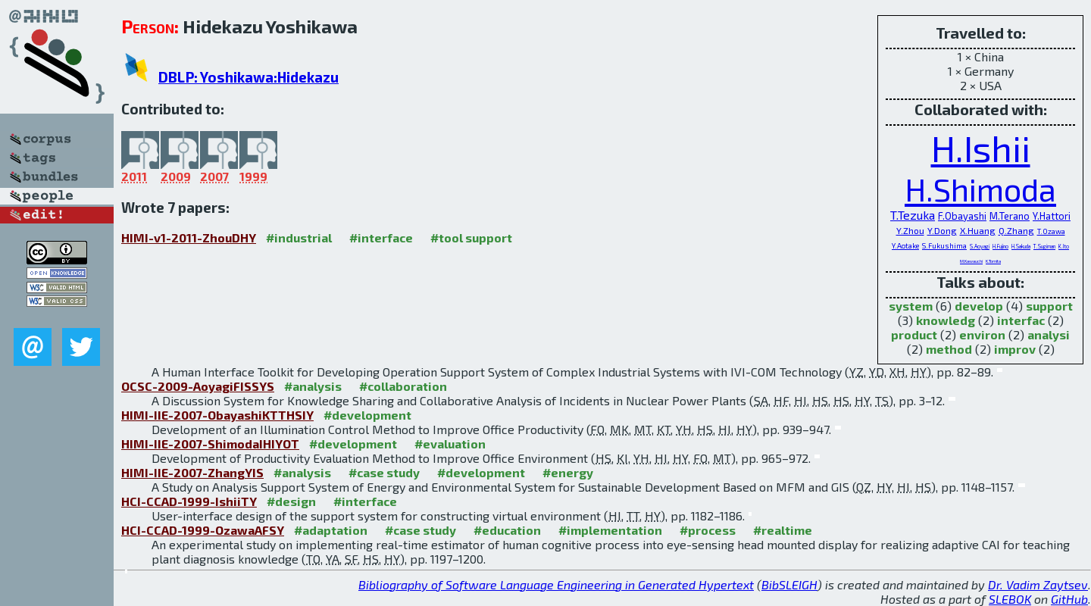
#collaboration (403, 386)
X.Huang (978, 230)
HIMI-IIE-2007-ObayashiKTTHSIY (217, 415)
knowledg (945, 320)
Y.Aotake (905, 245)
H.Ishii (980, 148)
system (911, 305)
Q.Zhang (1016, 230)
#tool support (471, 237)
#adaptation (330, 530)
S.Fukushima (944, 245)
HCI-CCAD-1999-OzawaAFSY (202, 530)
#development (367, 415)
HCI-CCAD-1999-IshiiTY (189, 501)
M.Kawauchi (971, 261)
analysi (1048, 334)
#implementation (610, 530)
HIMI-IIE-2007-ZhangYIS (192, 472)
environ (982, 334)
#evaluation (450, 443)
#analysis (313, 386)
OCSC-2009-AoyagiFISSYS (197, 386)
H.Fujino (1000, 246)
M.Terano (1009, 216)
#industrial (299, 237)
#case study (384, 472)
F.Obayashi (962, 216)
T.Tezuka (912, 215)
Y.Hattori (1052, 216)
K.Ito (1063, 246)
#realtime (782, 530)
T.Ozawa (1051, 231)
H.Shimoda (980, 189)
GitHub (1069, 599)
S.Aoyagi (979, 246)
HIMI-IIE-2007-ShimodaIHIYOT (210, 443)
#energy (567, 472)
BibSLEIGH (789, 584)
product (914, 334)
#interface (381, 237)
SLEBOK (1010, 599)
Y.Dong (942, 230)
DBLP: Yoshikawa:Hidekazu (248, 77)
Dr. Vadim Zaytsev (1038, 584)
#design (291, 501)
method (949, 349)
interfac (1021, 320)
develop (979, 305)
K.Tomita (993, 261)
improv (1015, 349)
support (1049, 305)
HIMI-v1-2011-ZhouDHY (188, 237)
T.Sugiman (1044, 246)
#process (708, 530)
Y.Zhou (910, 230)
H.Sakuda (1020, 246)
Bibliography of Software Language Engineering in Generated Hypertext (556, 584)
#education (507, 530)
